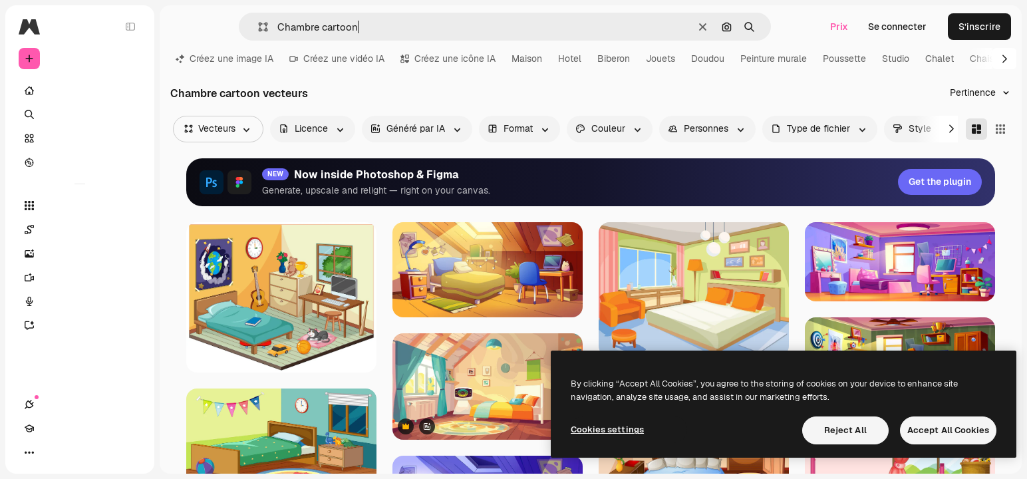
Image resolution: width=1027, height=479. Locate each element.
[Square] (1000, 129)
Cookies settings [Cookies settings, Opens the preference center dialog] (607, 429)
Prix (839, 27)
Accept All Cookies (948, 430)
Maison (527, 59)
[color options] (610, 129)
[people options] (707, 129)
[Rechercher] (80, 114)
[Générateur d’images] (80, 253)
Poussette (844, 59)
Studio (895, 59)
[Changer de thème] (77, 452)
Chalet (939, 59)
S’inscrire (979, 27)
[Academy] (53, 452)
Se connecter (897, 27)
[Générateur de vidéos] (80, 277)
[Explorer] (80, 162)
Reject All (845, 430)
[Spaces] (80, 229)
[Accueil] (80, 90)
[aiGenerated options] (417, 129)
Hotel (569, 59)
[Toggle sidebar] (130, 26)
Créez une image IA (224, 59)
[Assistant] (80, 325)
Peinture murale (773, 59)
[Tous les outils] (80, 205)
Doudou (707, 59)
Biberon (613, 59)
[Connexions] (29, 452)
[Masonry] (976, 129)
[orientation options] (519, 129)
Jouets (660, 59)
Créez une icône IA (448, 59)
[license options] (312, 129)
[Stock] (80, 138)
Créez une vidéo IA (336, 59)
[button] (257, 27)
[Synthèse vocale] (80, 301)
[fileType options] (819, 129)
